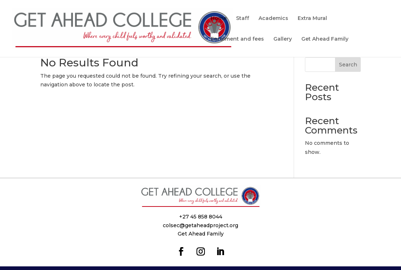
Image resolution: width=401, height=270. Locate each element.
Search (348, 64)
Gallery (282, 39)
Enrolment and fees (237, 39)
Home (219, 18)
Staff (242, 18)
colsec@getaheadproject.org (200, 225)
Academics (273, 18)
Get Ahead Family (324, 39)
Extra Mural (312, 18)
